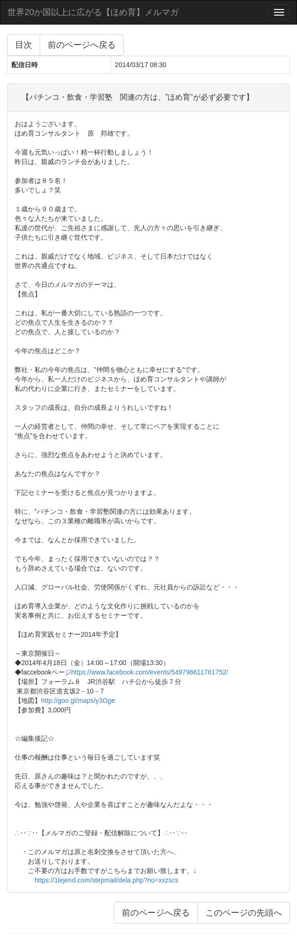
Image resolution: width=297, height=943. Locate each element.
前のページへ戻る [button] (82, 45)
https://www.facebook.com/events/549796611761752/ (149, 672)
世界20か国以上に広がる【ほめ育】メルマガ (93, 12)
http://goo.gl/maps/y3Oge (78, 700)
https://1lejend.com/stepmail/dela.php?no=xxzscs (106, 880)
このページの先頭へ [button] (243, 912)
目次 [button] (23, 45)
